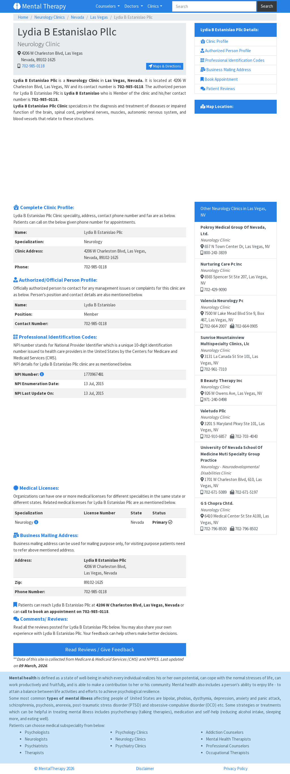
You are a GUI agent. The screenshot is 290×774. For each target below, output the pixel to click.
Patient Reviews (218, 88)
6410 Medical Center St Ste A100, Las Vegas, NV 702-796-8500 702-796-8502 (235, 516)
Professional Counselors (227, 745)
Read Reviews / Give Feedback (99, 649)
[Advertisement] (99, 161)
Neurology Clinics (49, 17)
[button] (42, 374)
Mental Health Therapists (228, 739)
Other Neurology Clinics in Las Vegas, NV (233, 212)
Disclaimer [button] (145, 768)
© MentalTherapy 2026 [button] (54, 768)
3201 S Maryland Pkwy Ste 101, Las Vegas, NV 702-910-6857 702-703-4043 (233, 423)
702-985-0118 (32, 66)
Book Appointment (219, 79)
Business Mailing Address (226, 69)
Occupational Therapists (227, 752)
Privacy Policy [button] (235, 768)
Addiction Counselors (225, 732)
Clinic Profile (214, 41)
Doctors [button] (132, 6)
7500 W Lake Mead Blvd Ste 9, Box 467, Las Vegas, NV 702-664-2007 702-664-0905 (232, 313)
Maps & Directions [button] (165, 66)
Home (23, 17)
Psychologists (37, 732)
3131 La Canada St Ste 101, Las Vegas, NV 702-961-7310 (229, 353)
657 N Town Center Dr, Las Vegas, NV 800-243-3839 (235, 239)
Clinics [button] (153, 6)
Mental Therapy (39, 6)
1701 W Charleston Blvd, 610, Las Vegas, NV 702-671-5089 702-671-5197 (232, 470)
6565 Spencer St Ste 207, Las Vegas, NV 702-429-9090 (234, 276)
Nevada (77, 17)
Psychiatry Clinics (130, 745)
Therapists (34, 752)
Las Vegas (99, 17)
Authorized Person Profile (226, 50)
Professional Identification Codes (233, 60)
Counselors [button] (106, 6)
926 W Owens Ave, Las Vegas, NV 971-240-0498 (231, 390)
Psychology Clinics (131, 732)
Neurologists (36, 739)
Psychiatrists (36, 745)
